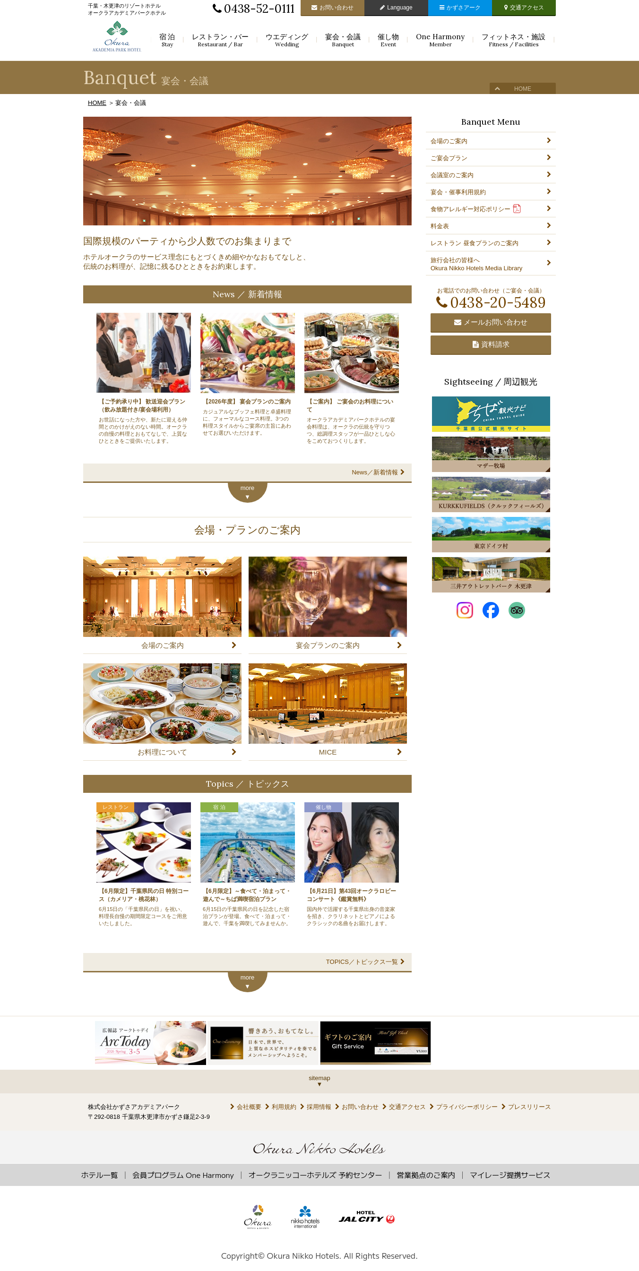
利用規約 (280, 1106)
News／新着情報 (378, 472)
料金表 (440, 226)
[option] (151, 1043)
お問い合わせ (332, 7)
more (248, 487)
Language (396, 7)
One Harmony (440, 40)
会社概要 (245, 1106)
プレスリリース (526, 1106)
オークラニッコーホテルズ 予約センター (315, 1174)
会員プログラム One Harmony (182, 1174)
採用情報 (315, 1106)
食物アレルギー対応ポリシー (476, 208)
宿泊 (167, 40)
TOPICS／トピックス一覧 (365, 961)
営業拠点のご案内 (426, 1174)
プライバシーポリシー (464, 1106)
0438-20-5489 (491, 302)
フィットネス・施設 (513, 40)
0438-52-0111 (253, 8)
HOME (522, 89)
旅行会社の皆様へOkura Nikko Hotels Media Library (476, 264)
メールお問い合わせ (490, 322)
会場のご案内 (449, 141)
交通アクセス (524, 7)
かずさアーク (460, 7)
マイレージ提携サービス (510, 1174)
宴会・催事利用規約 (458, 192)
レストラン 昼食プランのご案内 (474, 243)
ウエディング (287, 40)
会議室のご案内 (452, 175)
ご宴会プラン (449, 158)
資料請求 (491, 344)
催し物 (388, 40)
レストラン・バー (220, 40)
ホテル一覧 (99, 1174)
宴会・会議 (343, 40)
